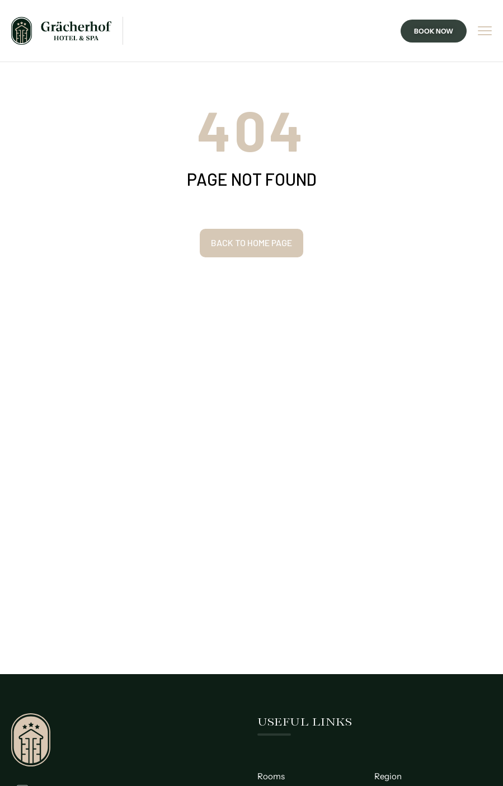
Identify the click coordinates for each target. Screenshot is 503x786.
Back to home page (251, 242)
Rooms (271, 776)
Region (388, 776)
